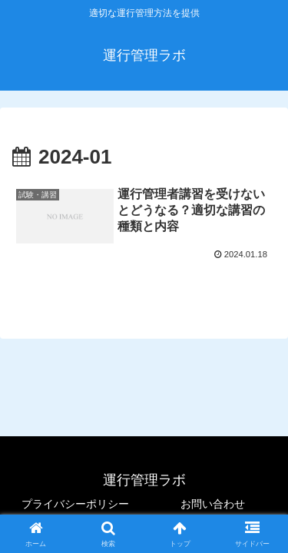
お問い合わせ (212, 504)
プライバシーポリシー (75, 504)
